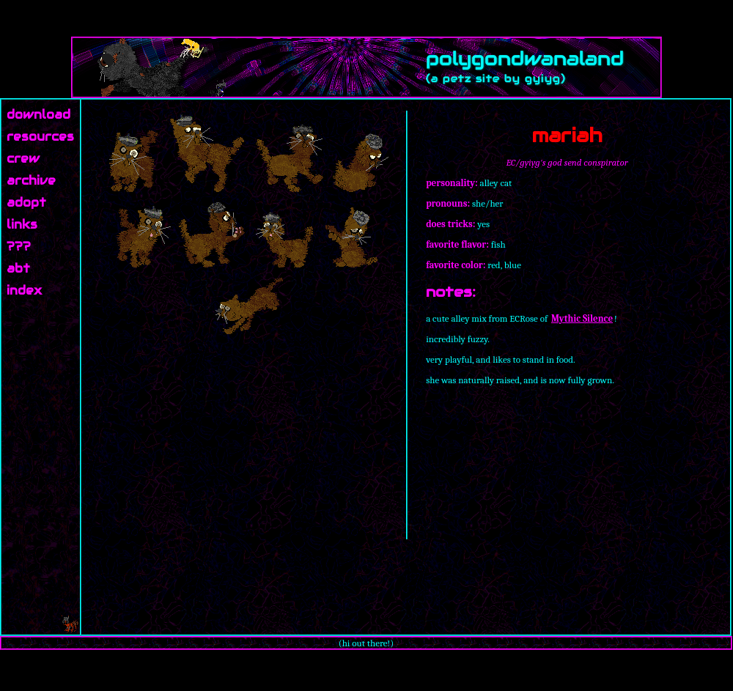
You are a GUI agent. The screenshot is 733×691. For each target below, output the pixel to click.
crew (23, 158)
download (38, 114)
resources (40, 136)
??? (19, 246)
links (22, 224)
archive (31, 180)
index (24, 290)
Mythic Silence (582, 318)
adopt (26, 202)
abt (18, 268)
